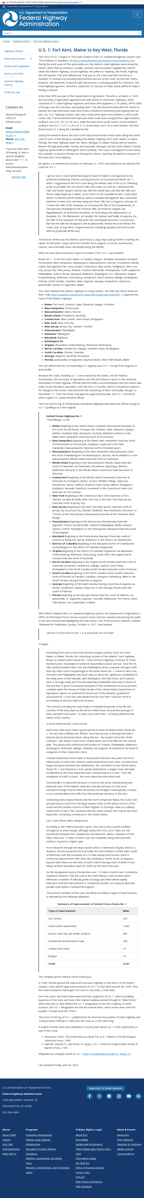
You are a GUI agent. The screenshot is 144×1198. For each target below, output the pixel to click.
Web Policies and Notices (89, 1181)
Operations (32, 1153)
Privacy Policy (83, 1172)
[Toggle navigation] (137, 14)
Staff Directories (11, 1149)
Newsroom (123, 1135)
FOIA (78, 1153)
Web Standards (84, 1186)
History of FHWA (13, 73)
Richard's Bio (19, 176)
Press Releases (125, 1139)
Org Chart (7, 1144)
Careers (6, 1139)
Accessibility (82, 1139)
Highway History (21, 41)
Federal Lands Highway (38, 1139)
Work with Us (9, 1153)
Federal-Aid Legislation (17, 66)
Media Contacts (125, 1149)
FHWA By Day (12, 92)
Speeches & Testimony (129, 1144)
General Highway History (46, 41)
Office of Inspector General (90, 1167)
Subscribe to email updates (105, 1088)
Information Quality (86, 1158)
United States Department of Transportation (27, 6)
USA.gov (80, 1177)
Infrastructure (33, 1144)
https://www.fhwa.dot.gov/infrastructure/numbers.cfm (103, 60)
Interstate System (18, 58)
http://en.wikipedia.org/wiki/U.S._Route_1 (107, 1053)
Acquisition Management (39, 1135)
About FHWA (9, 1135)
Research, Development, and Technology (48, 1167)
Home (6, 41)
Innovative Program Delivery (41, 1149)
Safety (29, 1172)
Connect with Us (125, 1153)
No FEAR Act (82, 1163)
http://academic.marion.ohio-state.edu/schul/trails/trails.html (87, 294)
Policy (29, 1163)
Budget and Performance (89, 1144)
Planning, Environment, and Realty (44, 1158)
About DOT (82, 1135)
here (88, 976)
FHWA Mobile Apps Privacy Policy (93, 1149)
